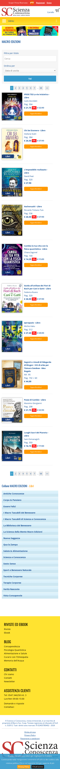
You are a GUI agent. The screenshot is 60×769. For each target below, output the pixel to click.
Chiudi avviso (37, 766)
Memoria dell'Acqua (14, 660)
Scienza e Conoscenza (14, 557)
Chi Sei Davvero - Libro (34, 130)
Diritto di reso (30, 732)
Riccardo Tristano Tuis (33, 210)
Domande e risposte (14, 703)
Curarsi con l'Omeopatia (16, 657)
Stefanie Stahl (30, 134)
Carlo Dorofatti (30, 101)
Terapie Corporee (12, 582)
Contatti (8, 677)
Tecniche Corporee (12, 576)
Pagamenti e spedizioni (30, 738)
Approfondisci (36, 113)
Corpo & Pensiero (12, 500)
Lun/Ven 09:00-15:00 (14, 698)
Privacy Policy (23, 766)
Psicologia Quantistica (15, 650)
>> (47, 88)
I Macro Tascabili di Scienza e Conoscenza (24, 519)
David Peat (29, 176)
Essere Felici (9, 506)
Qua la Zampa (10, 544)
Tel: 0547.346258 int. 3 (15, 695)
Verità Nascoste (11, 589)
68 (41, 88)
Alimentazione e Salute (15, 653)
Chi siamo (9, 674)
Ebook (7, 632)
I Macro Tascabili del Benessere (19, 512)
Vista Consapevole (12, 595)
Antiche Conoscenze (13, 493)
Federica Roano (31, 292)
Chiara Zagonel (30, 252)
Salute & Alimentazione (15, 551)
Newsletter (9, 681)
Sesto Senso (9, 563)
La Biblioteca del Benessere (17, 525)
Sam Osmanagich (31, 439)
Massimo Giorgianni (33, 403)
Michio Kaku (29, 326)
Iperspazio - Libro (32, 322)
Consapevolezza (12, 646)
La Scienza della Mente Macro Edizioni (22, 531)
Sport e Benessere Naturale (17, 570)
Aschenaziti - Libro (33, 206)
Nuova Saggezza (11, 538)
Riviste (7, 629)
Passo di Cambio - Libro (35, 399)
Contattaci (9, 707)
